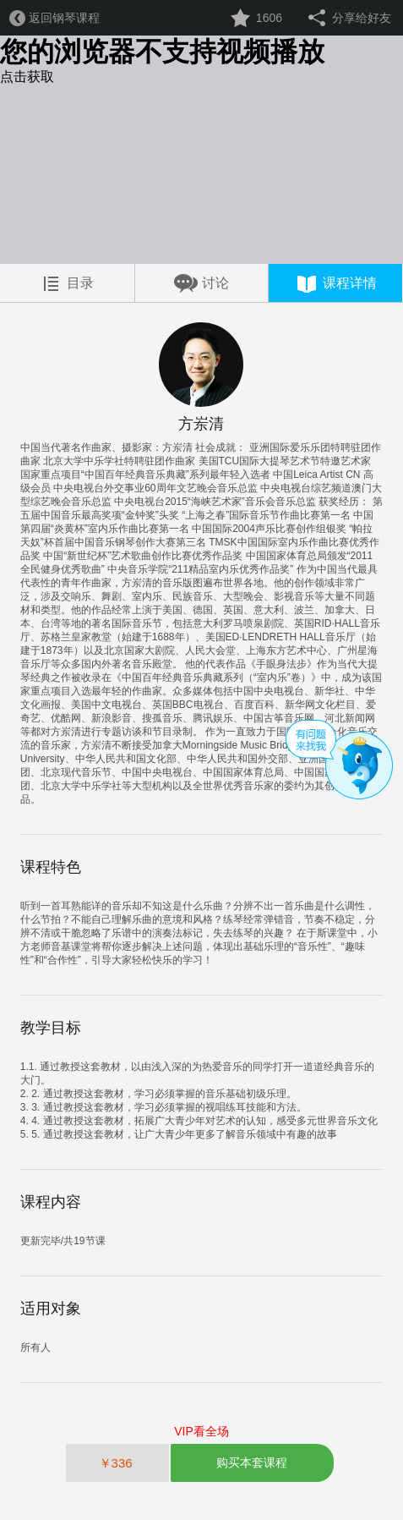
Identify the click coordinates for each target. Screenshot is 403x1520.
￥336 (117, 1463)
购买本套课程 (251, 1462)
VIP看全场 (201, 1431)
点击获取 (27, 76)
